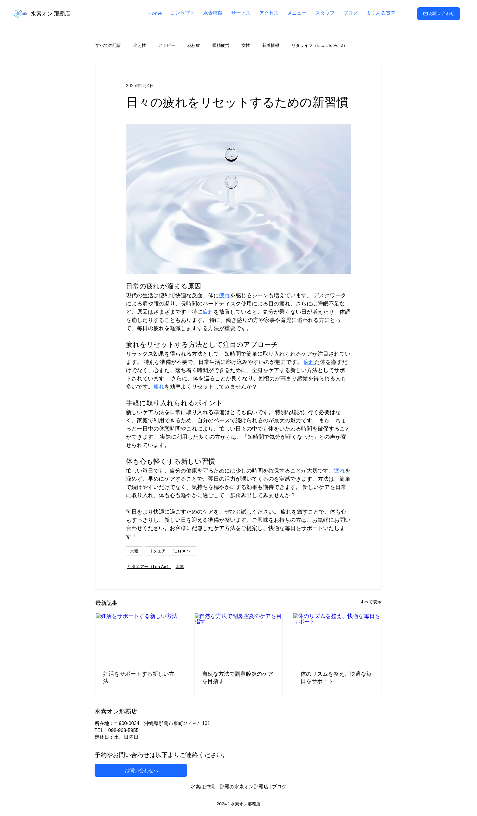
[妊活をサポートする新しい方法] (140, 638)
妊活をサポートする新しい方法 (138, 677)
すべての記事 (108, 45)
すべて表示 (370, 602)
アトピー (166, 45)
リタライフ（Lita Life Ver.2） (319, 45)
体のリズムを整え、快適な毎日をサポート (336, 677)
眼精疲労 (220, 45)
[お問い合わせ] (438, 13)
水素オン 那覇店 (50, 13)
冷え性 (139, 45)
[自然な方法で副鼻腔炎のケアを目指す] (239, 638)
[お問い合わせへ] (141, 770)
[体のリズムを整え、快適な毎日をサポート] (337, 638)
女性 (246, 45)
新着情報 (270, 45)
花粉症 (193, 45)
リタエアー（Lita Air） (170, 551)
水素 (134, 551)
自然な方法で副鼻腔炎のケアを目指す (237, 677)
